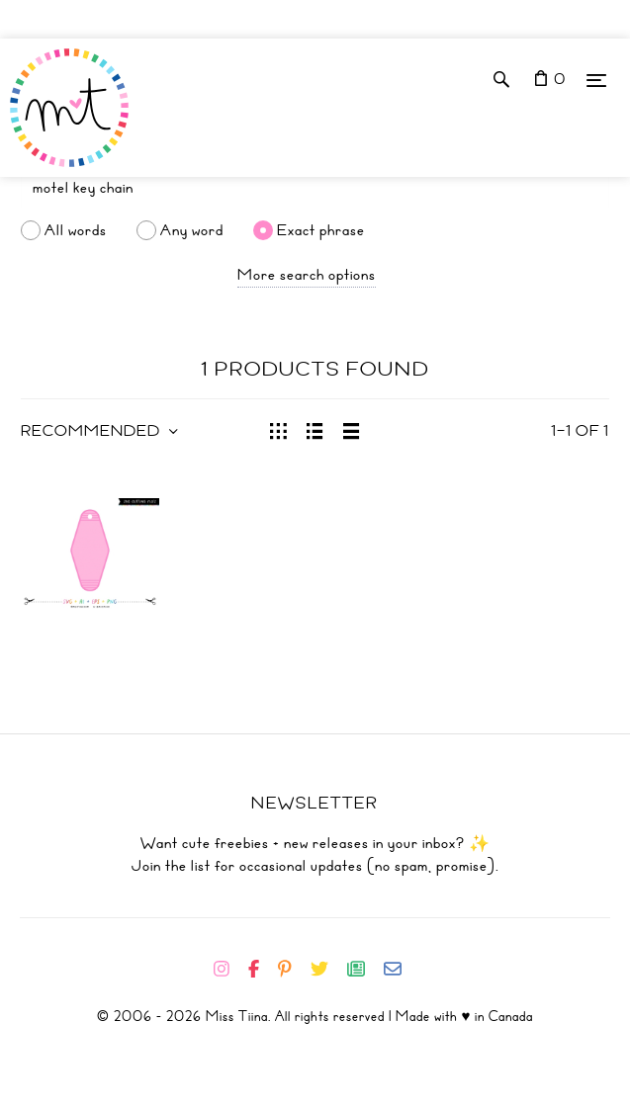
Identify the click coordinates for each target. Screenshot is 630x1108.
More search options (306, 275)
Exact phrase (321, 230)
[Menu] (596, 79)
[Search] (315, 188)
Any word (192, 230)
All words (76, 230)
